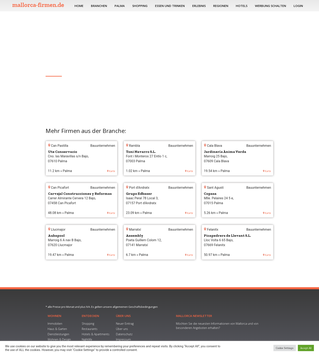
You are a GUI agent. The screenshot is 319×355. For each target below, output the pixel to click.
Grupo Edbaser (139, 193)
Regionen (220, 6)
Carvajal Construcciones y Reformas (80, 193)
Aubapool (56, 235)
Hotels (241, 6)
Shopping (139, 6)
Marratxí (52, 70)
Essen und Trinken (170, 6)
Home (78, 6)
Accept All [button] (305, 348)
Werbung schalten (270, 6)
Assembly (134, 235)
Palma (120, 6)
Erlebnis (199, 6)
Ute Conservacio (62, 151)
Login (298, 6)
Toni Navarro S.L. (141, 151)
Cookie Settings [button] (284, 348)
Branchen (99, 6)
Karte (111, 171)
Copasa (210, 193)
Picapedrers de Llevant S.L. (227, 235)
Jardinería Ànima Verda (225, 151)
